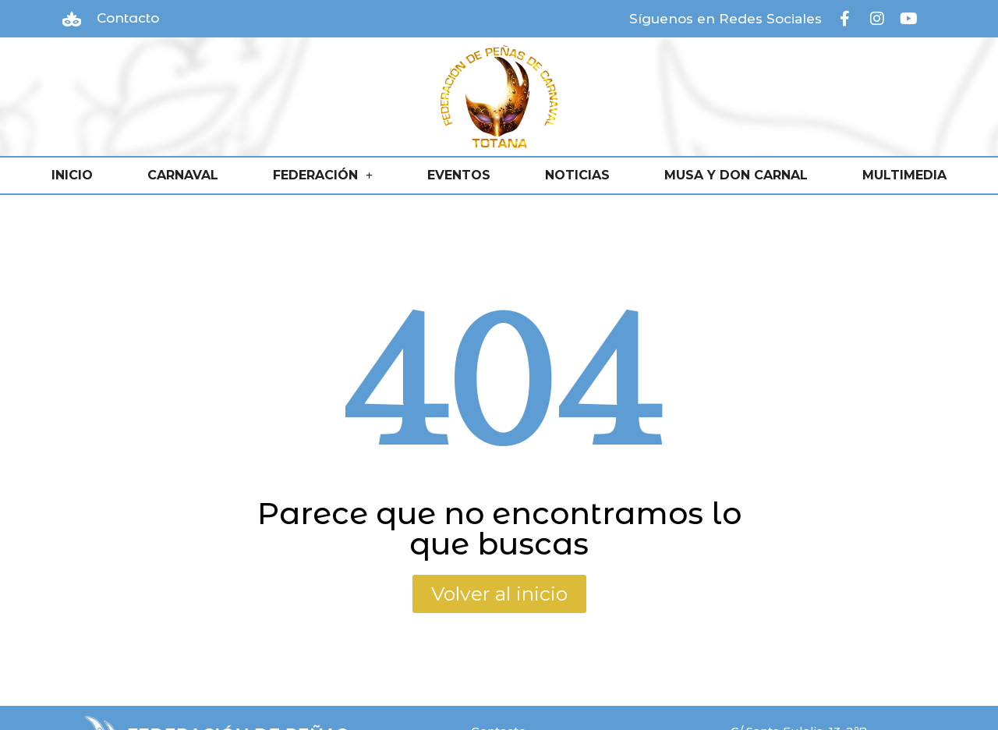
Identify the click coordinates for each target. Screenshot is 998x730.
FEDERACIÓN (323, 175)
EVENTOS (458, 175)
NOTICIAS (577, 175)
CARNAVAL (182, 175)
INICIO (72, 175)
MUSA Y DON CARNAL (736, 175)
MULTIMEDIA (904, 175)
